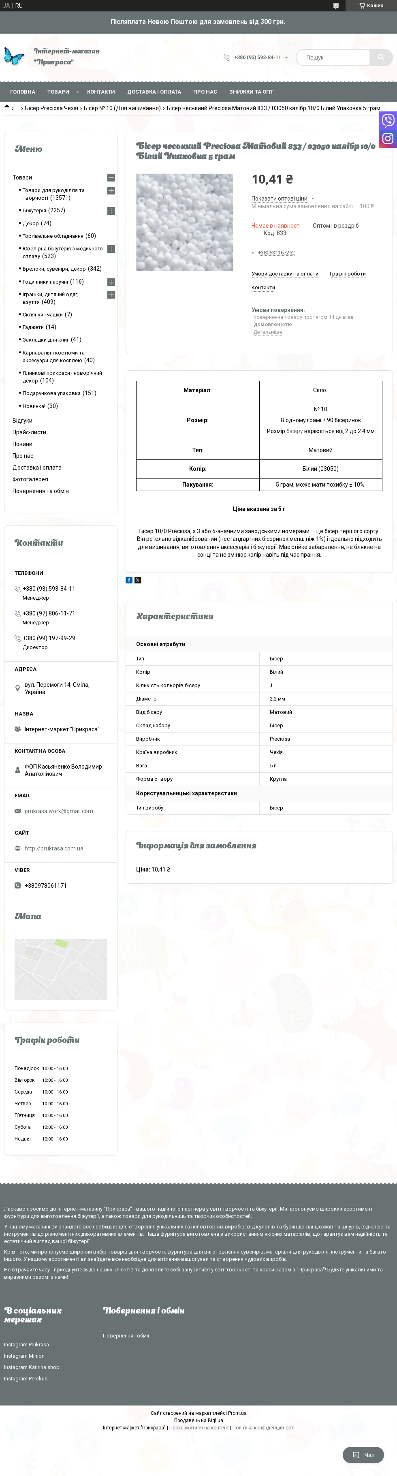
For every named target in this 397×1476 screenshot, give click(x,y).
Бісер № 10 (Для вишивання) (122, 108)
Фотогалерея (30, 479)
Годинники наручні (45, 282)
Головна (22, 92)
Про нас (205, 92)
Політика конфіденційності (264, 1428)
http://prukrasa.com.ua (54, 848)
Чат (363, 1455)
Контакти (101, 92)
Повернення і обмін (127, 1336)
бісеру (294, 431)
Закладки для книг (46, 340)
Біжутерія (34, 210)
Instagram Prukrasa (26, 1344)
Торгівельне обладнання (53, 236)
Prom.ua (237, 1413)
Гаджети (33, 327)
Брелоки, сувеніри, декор (54, 269)
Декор (31, 223)
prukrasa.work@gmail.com (59, 811)
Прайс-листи (29, 432)
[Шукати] (381, 57)
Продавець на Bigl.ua (198, 1420)
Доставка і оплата (154, 92)
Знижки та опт (251, 92)
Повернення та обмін (41, 491)
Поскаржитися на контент (199, 1428)
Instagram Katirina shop (32, 1367)
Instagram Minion (24, 1356)
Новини (22, 444)
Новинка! (34, 406)
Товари (58, 92)
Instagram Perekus (25, 1379)
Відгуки (22, 420)
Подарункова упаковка (52, 393)
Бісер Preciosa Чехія (51, 108)
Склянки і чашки (43, 315)
